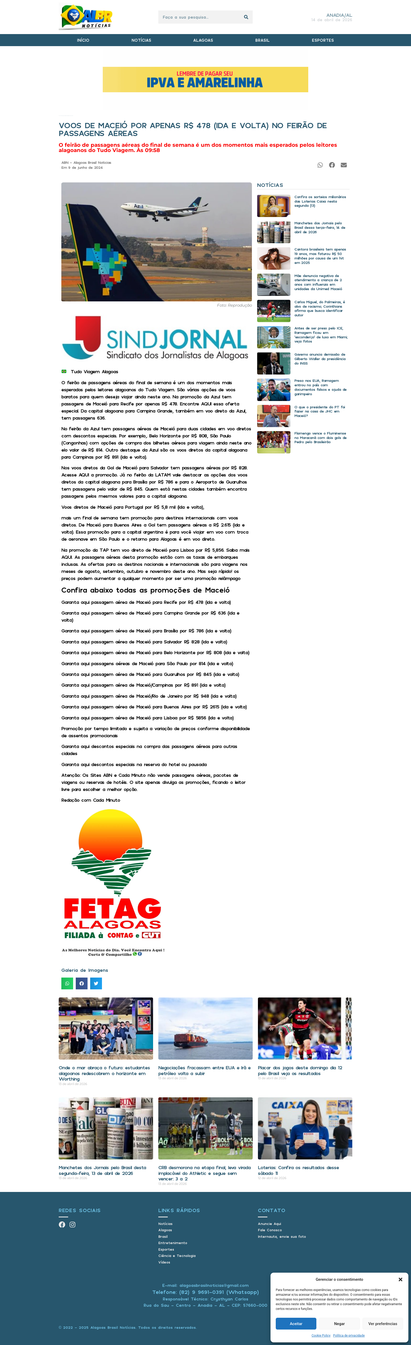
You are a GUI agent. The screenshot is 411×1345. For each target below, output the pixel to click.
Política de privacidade (349, 1335)
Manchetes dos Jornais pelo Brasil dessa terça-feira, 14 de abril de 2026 (319, 227)
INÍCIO (83, 40)
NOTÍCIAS (141, 40)
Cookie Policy (321, 1335)
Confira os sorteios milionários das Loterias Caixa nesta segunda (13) (320, 201)
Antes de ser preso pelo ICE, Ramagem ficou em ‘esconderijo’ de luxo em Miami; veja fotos (321, 334)
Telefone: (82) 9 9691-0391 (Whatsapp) (205, 1292)
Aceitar (296, 1323)
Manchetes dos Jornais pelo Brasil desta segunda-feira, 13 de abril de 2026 (102, 1170)
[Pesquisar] (246, 17)
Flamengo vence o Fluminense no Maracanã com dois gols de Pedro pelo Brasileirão (320, 437)
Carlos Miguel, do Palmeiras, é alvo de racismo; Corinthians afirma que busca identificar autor (319, 308)
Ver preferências (382, 1323)
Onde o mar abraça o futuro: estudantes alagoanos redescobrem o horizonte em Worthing (104, 1073)
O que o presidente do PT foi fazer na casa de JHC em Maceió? (319, 411)
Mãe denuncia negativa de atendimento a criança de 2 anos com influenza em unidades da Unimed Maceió (318, 282)
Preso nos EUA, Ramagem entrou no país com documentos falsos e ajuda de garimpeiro (320, 387)
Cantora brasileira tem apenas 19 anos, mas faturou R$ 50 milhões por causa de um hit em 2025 (320, 255)
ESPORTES (323, 40)
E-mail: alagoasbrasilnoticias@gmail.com (205, 1285)
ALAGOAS (203, 40)
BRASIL (262, 40)
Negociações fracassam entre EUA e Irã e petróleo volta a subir (204, 1070)
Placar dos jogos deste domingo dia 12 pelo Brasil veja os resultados (300, 1070)
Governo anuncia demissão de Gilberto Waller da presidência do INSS (319, 358)
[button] (400, 1279)
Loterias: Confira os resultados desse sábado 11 (298, 1170)
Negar (339, 1323)
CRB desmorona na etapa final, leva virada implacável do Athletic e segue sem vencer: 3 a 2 (204, 1172)
